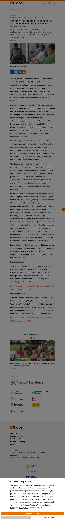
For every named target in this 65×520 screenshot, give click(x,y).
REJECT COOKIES (16, 518)
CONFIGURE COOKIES (49, 518)
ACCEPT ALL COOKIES (32, 514)
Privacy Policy (24, 508)
